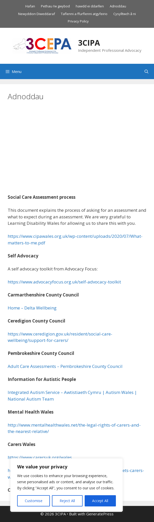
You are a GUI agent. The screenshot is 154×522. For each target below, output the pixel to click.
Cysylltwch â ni (124, 13)
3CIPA (89, 43)
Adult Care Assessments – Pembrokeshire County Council (65, 366)
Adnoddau (118, 6)
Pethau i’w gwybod (55, 6)
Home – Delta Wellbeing (32, 308)
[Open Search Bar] (146, 71)
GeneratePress (100, 513)
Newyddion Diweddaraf (36, 13)
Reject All (67, 500)
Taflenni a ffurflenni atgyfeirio (84, 13)
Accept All (100, 500)
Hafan (30, 6)
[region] (66, 485)
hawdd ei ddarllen (90, 6)
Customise (33, 500)
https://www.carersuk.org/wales (40, 457)
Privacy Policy (78, 21)
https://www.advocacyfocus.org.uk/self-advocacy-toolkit (64, 282)
